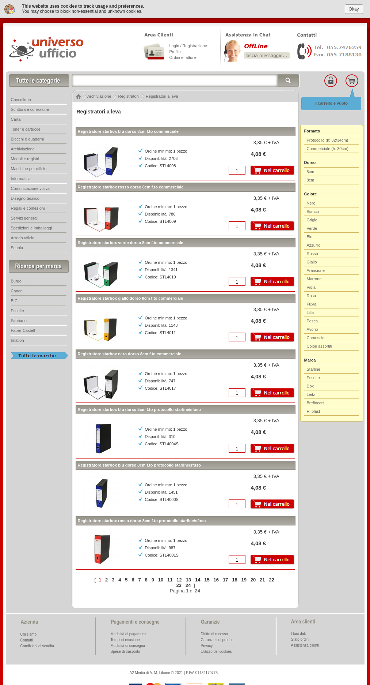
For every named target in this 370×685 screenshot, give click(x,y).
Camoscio (316, 338)
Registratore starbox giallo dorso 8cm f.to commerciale (130, 298)
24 (188, 585)
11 (169, 580)
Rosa (311, 295)
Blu (310, 237)
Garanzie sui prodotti (217, 640)
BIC (14, 301)
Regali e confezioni (28, 208)
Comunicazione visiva (30, 188)
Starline (313, 369)
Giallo (312, 262)
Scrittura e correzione (30, 109)
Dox (310, 386)
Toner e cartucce (26, 129)
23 (179, 585)
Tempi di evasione (125, 640)
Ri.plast (313, 411)
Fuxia (312, 304)
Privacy (207, 646)
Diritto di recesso (214, 634)
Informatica (21, 178)
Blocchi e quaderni (27, 139)
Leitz (311, 394)
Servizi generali (24, 218)
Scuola (17, 248)
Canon (17, 291)
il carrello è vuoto (331, 103)
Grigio (312, 220)
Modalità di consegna (128, 646)
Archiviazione (23, 149)
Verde (312, 228)
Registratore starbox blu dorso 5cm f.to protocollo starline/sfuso (139, 409)
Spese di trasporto (125, 652)
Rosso (312, 253)
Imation (17, 340)
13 (188, 580)
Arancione (316, 270)
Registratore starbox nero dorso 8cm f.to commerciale (130, 354)
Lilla (310, 312)
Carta (16, 119)
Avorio (312, 329)
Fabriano (19, 320)
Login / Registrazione (188, 46)
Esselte (313, 377)
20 (253, 580)
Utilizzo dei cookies (216, 652)
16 (216, 580)
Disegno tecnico (25, 198)
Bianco (313, 211)
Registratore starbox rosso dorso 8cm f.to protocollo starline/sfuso (142, 521)
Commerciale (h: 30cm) (327, 148)
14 (197, 580)
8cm (310, 180)
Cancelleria (21, 99)
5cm (310, 171)
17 (225, 580)
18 (234, 580)
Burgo (16, 281)
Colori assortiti (319, 346)
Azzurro (314, 245)
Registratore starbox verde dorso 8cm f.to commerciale (130, 242)
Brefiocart (315, 403)
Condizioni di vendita (37, 646)
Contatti (26, 640)
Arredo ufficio (23, 238)
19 (244, 580)
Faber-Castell (23, 330)
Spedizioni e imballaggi (31, 228)
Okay (354, 9)
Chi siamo (28, 634)
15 (206, 580)
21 (262, 580)
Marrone (314, 279)
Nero (311, 203)
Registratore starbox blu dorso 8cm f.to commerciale (128, 131)
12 (179, 580)
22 (271, 580)
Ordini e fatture (182, 57)
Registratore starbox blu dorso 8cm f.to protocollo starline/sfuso (139, 465)
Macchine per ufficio (29, 168)
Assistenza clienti (305, 645)
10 (160, 580)
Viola (311, 287)
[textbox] (186, 80)
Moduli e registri (25, 159)
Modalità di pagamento (129, 634)
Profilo (175, 51)
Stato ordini (300, 639)
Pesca (312, 321)
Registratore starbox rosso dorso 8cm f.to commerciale (131, 187)
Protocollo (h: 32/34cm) (327, 140)
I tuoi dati (298, 634)
